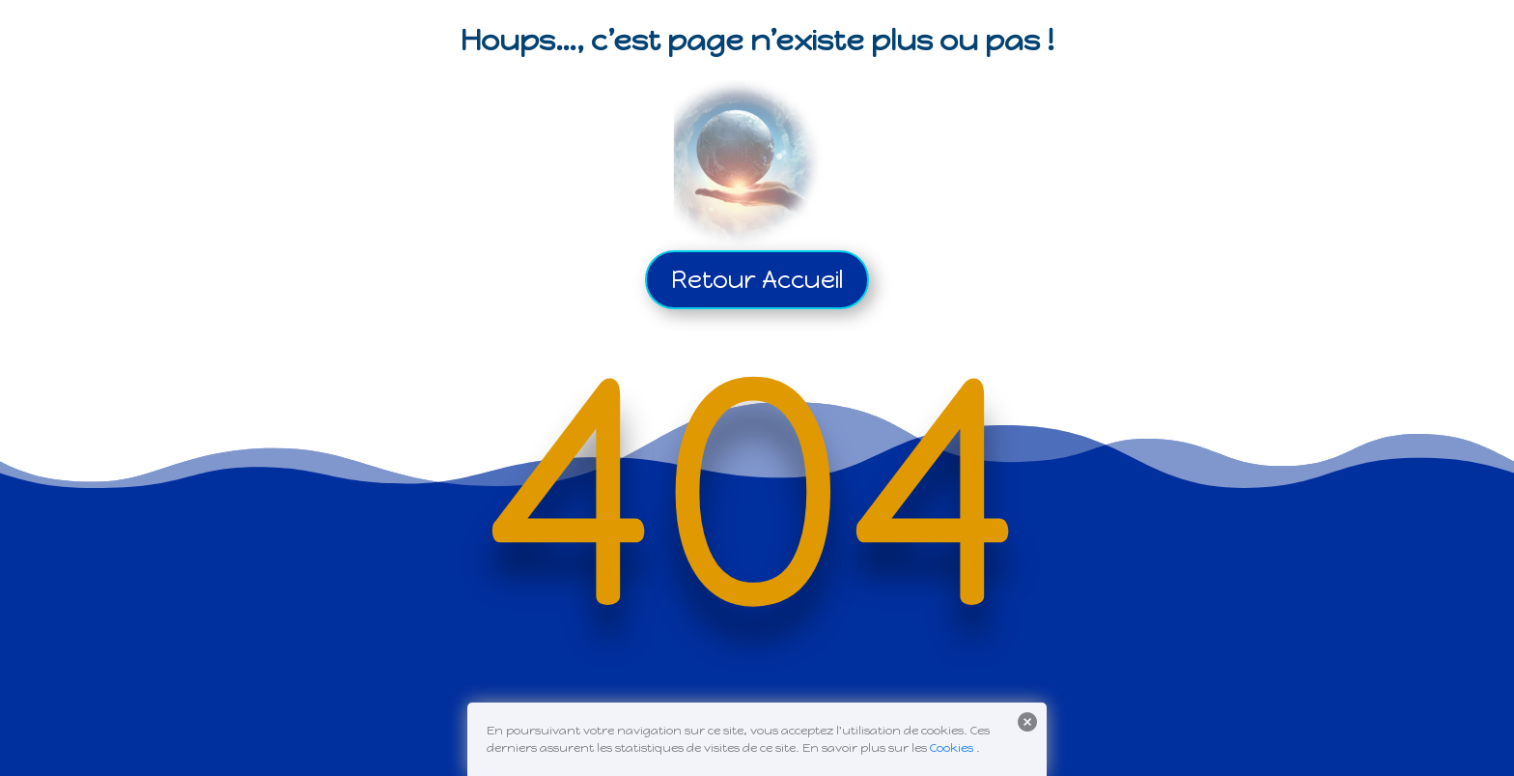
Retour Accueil (757, 279)
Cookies (951, 748)
